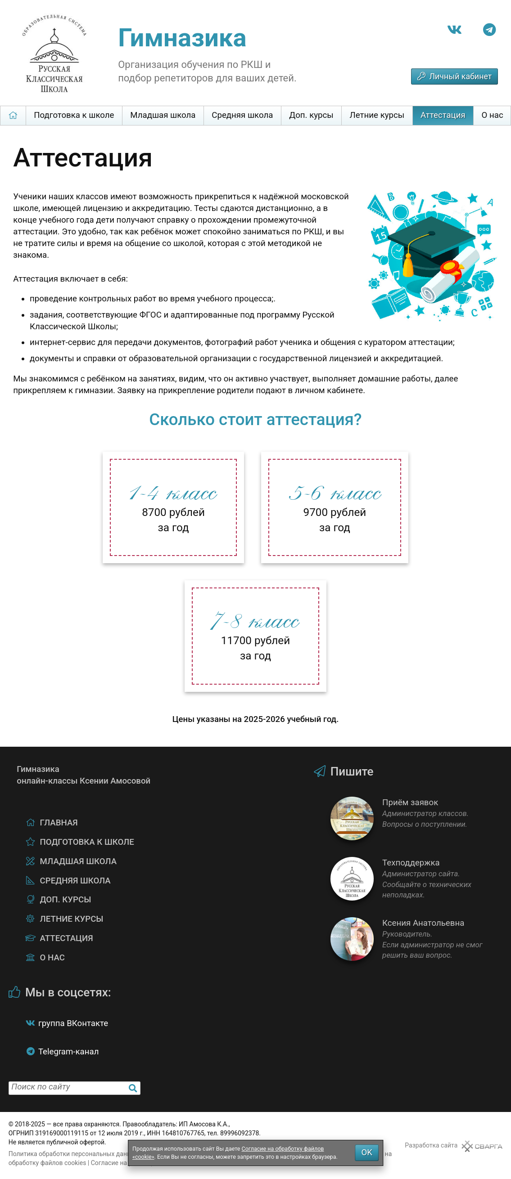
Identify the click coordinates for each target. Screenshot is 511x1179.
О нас (52, 958)
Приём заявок (416, 818)
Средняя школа (242, 115)
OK (366, 1152)
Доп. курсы (311, 115)
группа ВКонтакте (73, 1023)
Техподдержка (416, 879)
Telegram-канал (68, 1052)
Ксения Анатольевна (416, 939)
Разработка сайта (431, 1145)
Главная (13, 115)
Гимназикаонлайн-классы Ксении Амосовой (36, 770)
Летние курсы (377, 115)
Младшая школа (162, 115)
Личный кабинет (460, 76)
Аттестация (443, 115)
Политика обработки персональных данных (74, 1153)
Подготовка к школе (74, 115)
